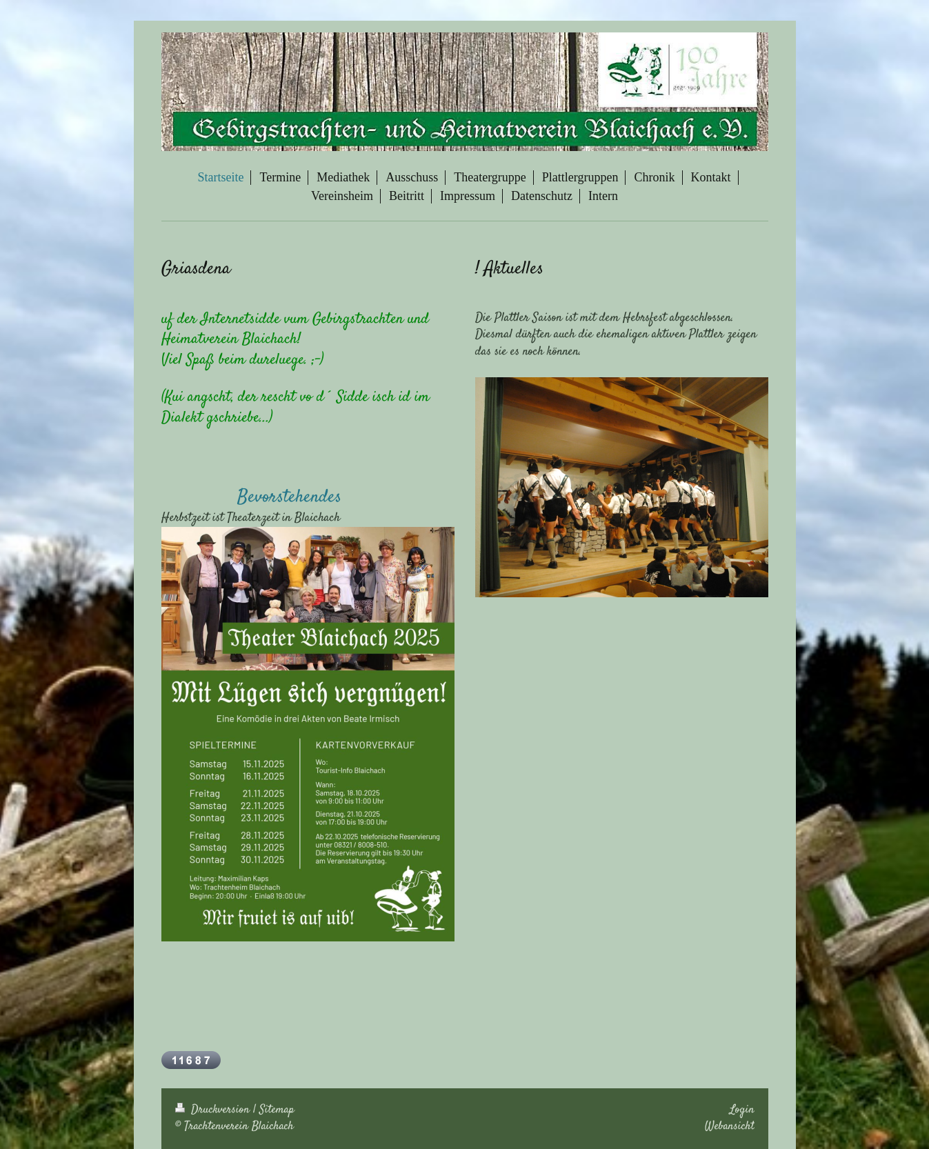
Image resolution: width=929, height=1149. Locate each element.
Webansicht (730, 1126)
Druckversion (214, 1109)
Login (742, 1109)
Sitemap (276, 1109)
